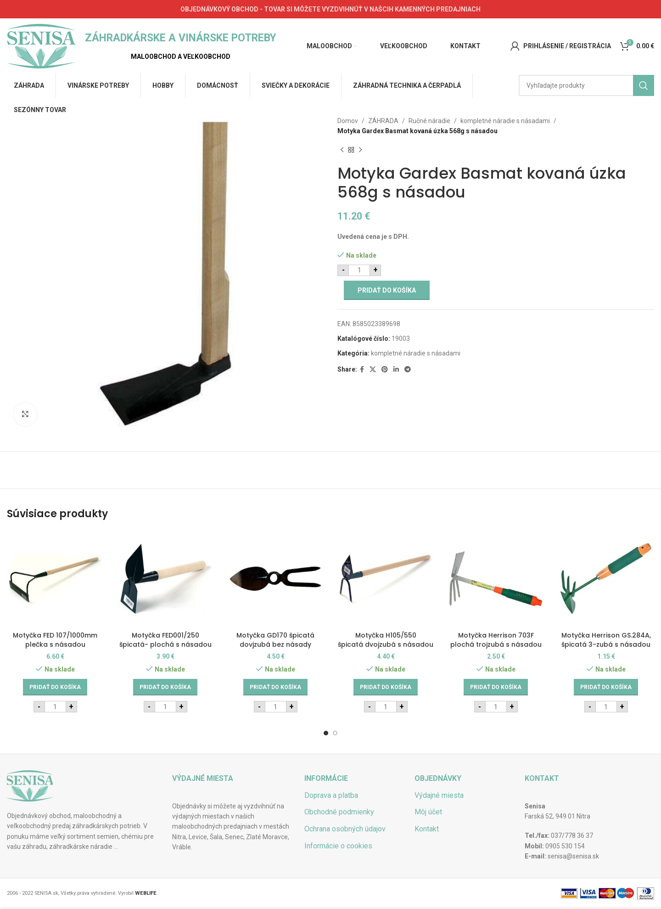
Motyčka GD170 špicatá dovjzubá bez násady (275, 640)
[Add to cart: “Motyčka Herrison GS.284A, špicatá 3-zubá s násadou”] (606, 687)
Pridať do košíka (387, 290)
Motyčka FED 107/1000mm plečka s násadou (55, 640)
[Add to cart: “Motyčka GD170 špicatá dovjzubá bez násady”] (275, 687)
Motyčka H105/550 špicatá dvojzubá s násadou (385, 640)
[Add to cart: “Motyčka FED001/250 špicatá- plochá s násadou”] (165, 687)
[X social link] (373, 369)
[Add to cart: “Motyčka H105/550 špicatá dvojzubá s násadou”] (385, 687)
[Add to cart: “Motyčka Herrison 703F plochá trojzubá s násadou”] (496, 687)
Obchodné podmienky (339, 811)
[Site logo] (41, 45)
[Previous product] (342, 150)
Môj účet (428, 811)
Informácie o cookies (338, 845)
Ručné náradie (429, 120)
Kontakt (427, 828)
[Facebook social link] (362, 369)
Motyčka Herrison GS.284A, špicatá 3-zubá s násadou (606, 640)
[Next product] (360, 150)
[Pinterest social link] (385, 369)
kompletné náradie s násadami (505, 120)
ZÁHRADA (383, 120)
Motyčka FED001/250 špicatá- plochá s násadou (165, 640)
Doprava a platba (331, 795)
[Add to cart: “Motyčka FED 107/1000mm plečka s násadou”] (55, 687)
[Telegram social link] (408, 369)
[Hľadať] (586, 85)
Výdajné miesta (439, 795)
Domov (347, 120)
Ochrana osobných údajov (345, 828)
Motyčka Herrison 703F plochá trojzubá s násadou (496, 640)
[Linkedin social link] (396, 369)
